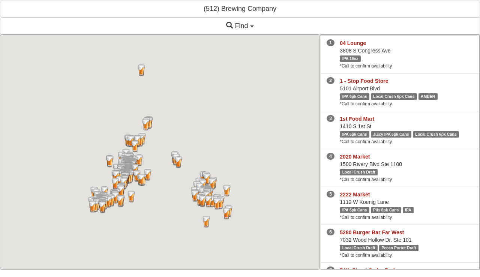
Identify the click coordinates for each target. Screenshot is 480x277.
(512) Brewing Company (240, 8)
